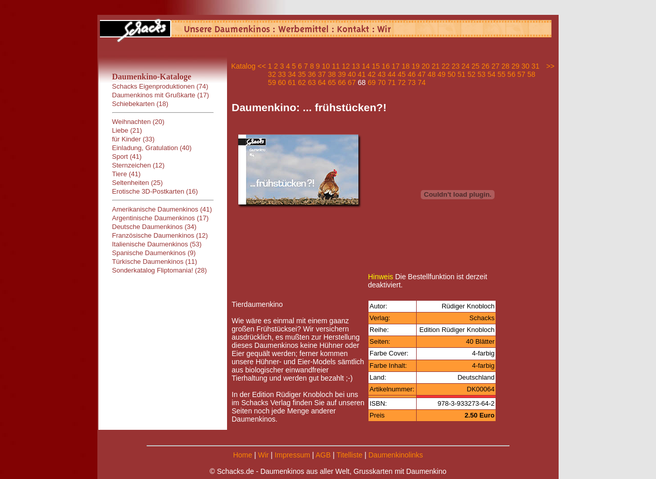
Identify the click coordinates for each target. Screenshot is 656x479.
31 (535, 66)
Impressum (292, 455)
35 (302, 74)
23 (456, 66)
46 (411, 74)
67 (352, 82)
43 (382, 74)
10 (326, 66)
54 (491, 74)
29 (515, 66)
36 (312, 74)
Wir (263, 455)
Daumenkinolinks (395, 455)
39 (342, 74)
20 (426, 66)
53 (482, 74)
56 (511, 74)
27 (495, 66)
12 (346, 66)
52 (471, 74)
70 (382, 82)
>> (550, 66)
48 (431, 74)
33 (282, 74)
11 (336, 66)
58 (531, 74)
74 (422, 82)
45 (402, 74)
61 (292, 82)
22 (446, 66)
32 (272, 74)
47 (422, 74)
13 (356, 66)
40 (352, 74)
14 (366, 66)
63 (312, 82)
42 (372, 74)
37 (322, 74)
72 (402, 82)
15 (376, 66)
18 (406, 66)
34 (292, 74)
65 (332, 82)
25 (475, 66)
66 (342, 82)
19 (416, 66)
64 (322, 82)
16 (386, 66)
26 (486, 66)
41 (362, 74)
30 (525, 66)
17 (396, 66)
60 (282, 82)
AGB (323, 455)
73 (411, 82)
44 (391, 74)
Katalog (243, 66)
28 (505, 66)
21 (436, 66)
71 (391, 82)
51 (462, 74)
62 (302, 82)
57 (522, 74)
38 (332, 74)
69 (372, 82)
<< (261, 66)
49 (442, 74)
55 (502, 74)
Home (242, 455)
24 (466, 66)
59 (272, 82)
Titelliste (349, 455)
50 (451, 74)
